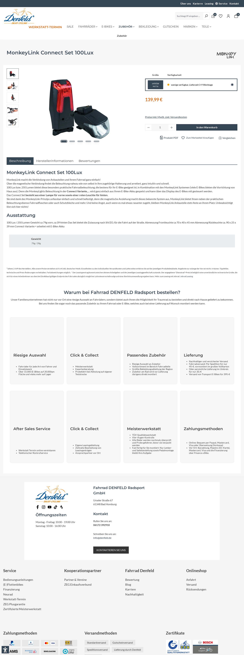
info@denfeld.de (102, 481)
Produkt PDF (169, 137)
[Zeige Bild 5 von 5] (95, 141)
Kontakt (234, 3)
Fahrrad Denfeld (139, 514)
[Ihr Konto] (228, 16)
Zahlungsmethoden (20, 576)
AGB (137, 635)
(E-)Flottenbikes (13, 528)
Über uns (185, 3)
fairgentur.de (142, 647)
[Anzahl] (160, 127)
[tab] (20, 161)
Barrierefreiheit (77, 635)
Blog (128, 528)
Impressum (169, 635)
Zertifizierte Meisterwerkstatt (22, 552)
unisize (155, 85)
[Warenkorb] (236, 16)
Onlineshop (196, 514)
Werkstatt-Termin (14, 542)
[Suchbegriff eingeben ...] (189, 15)
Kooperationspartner (83, 514)
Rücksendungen (196, 532)
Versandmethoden (101, 576)
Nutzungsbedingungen (119, 635)
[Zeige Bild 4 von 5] (88, 141)
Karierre (198, 3)
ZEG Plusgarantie (14, 547)
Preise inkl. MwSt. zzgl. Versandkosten (166, 116)
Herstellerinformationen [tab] (54, 161)
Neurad (8, 537)
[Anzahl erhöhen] (171, 127)
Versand (191, 528)
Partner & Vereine (75, 523)
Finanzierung (11, 532)
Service (223, 3)
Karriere (130, 532)
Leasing (209, 3)
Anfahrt (191, 523)
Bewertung (132, 523)
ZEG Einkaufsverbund (78, 528)
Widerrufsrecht (151, 635)
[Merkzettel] (220, 16)
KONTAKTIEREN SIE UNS (111, 493)
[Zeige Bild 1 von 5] (64, 141)
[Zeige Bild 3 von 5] (80, 141)
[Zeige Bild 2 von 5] (72, 141)
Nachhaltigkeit (134, 537)
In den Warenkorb (206, 127)
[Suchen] (206, 15)
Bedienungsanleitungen (18, 523)
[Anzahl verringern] (148, 127)
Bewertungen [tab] (89, 161)
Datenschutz (96, 635)
